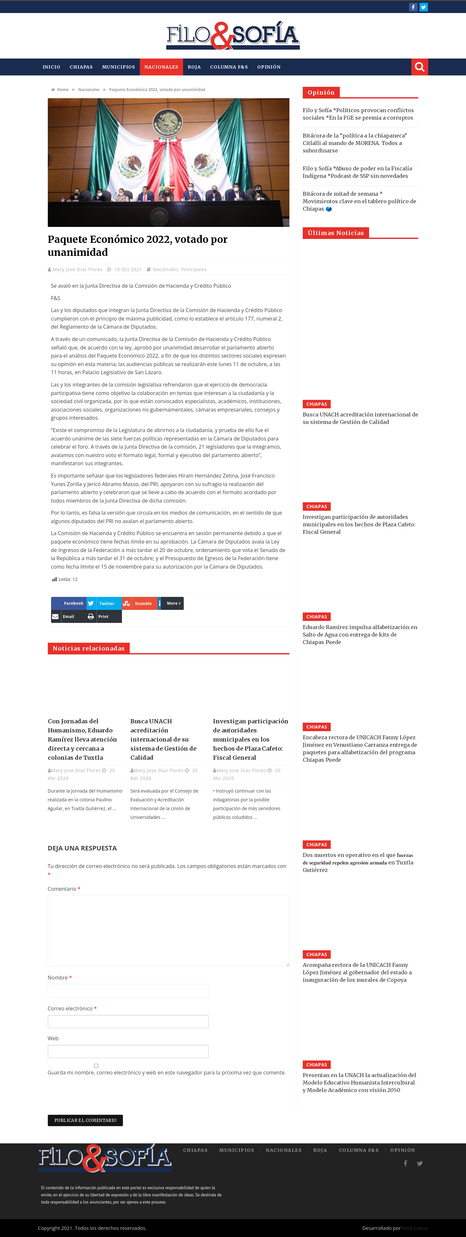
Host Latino (415, 1228)
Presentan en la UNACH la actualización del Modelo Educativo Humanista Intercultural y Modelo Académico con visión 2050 (359, 1082)
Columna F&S (229, 67)
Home (60, 89)
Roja (194, 67)
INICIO (51, 67)
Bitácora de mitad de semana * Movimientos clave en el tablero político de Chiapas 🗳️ (359, 201)
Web (53, 1038)
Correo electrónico (72, 1008)
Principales (194, 269)
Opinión (269, 67)
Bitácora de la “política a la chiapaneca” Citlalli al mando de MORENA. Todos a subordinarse (355, 143)
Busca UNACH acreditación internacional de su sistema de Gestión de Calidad (163, 739)
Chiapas (81, 67)
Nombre (60, 977)
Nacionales (161, 67)
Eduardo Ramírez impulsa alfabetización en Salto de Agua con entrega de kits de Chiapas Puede (360, 634)
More (169, 603)
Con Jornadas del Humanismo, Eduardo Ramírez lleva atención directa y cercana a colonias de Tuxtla (82, 739)
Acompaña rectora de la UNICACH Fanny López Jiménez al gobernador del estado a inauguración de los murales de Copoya (357, 972)
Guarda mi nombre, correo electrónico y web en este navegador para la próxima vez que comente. (167, 1072)
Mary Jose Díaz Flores (78, 269)
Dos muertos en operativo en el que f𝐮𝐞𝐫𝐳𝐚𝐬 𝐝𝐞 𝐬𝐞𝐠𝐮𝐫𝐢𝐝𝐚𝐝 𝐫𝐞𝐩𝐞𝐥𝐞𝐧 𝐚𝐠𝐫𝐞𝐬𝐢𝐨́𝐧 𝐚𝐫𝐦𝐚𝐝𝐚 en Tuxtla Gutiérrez (358, 862)
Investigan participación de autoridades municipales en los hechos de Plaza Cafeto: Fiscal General (250, 739)
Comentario (64, 888)
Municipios (118, 67)
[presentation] (97, 1099)
